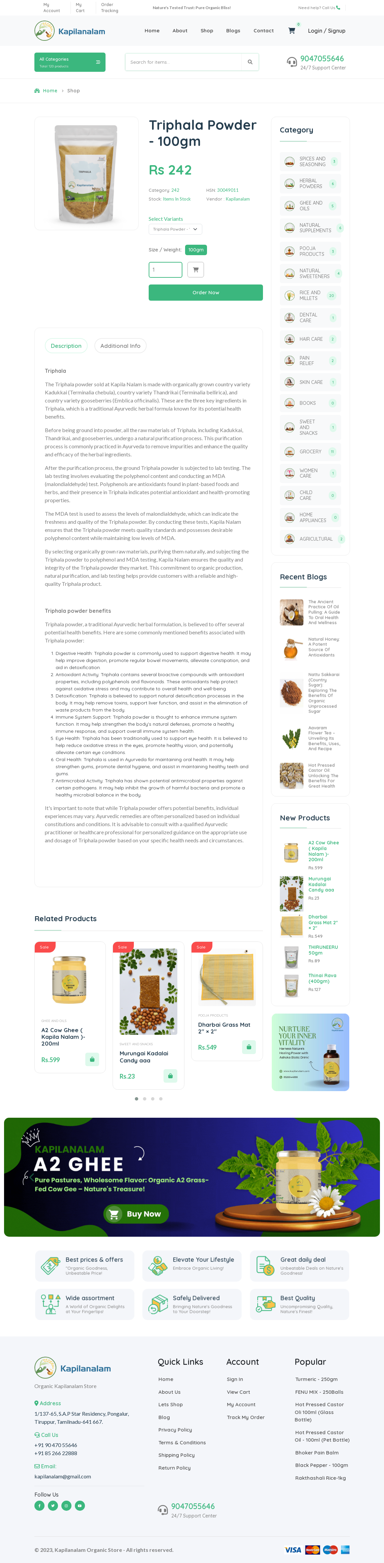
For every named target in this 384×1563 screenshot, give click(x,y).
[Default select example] (176, 229)
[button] (195, 270)
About (180, 30)
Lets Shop (170, 1405)
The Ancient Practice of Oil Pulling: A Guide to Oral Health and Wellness (324, 644)
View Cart (238, 1392)
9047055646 (322, 58)
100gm (196, 250)
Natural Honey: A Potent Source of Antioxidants (324, 678)
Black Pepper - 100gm (321, 1465)
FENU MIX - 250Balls (319, 1392)
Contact (264, 30)
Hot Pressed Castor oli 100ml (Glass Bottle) (319, 1412)
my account (51, 7)
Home (152, 30)
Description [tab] (66, 345)
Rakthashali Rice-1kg (320, 1478)
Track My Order (245, 1417)
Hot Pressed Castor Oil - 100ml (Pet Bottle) (322, 1436)
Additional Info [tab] (120, 345)
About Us (169, 1392)
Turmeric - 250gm (316, 1379)
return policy (174, 1468)
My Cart (80, 7)
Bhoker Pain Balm (317, 1452)
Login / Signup (327, 30)
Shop (207, 30)
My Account (241, 1405)
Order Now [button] (206, 292)
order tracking (109, 7)
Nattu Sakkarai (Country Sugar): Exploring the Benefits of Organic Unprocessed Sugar (323, 724)
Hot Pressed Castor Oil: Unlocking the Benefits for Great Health (323, 807)
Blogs (233, 30)
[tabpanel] (149, 619)
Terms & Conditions (182, 1442)
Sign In (234, 1379)
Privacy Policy (175, 1430)
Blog (164, 1417)
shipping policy (176, 1455)
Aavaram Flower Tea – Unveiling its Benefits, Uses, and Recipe (324, 770)
